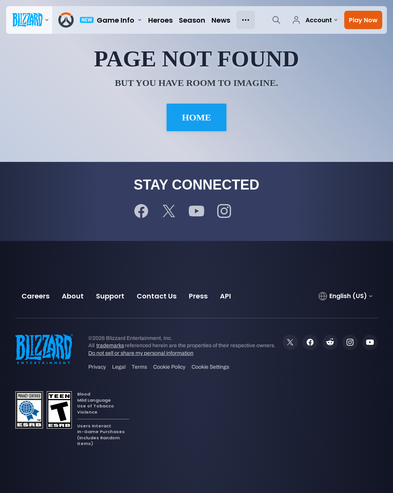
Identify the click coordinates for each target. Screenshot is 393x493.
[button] (363, 20)
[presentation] (29, 20)
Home (196, 117)
